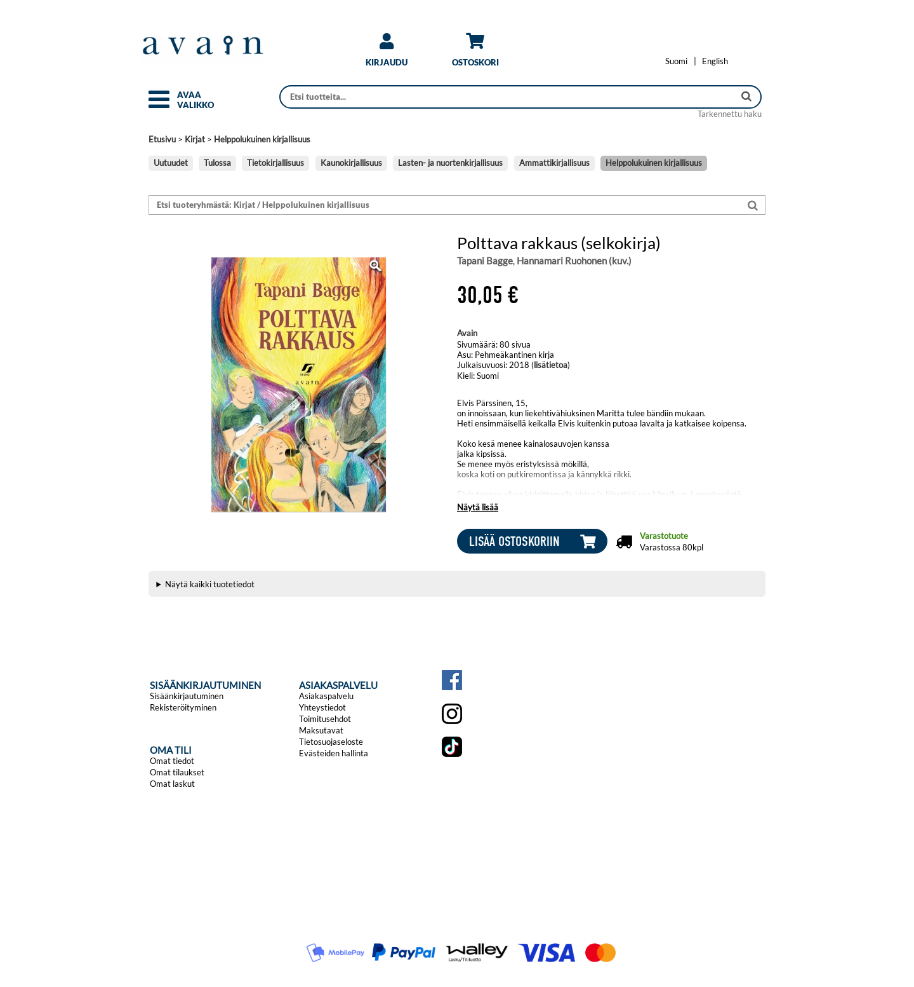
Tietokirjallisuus (275, 163)
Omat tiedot (172, 761)
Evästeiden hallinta (333, 753)
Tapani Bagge (485, 260)
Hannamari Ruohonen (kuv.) (574, 260)
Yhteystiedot (322, 707)
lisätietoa (550, 365)
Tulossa (217, 163)
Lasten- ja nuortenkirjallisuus (450, 163)
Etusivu (162, 139)
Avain (467, 333)
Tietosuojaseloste (331, 742)
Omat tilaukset (177, 772)
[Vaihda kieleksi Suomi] (676, 61)
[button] (159, 105)
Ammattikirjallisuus (554, 163)
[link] (386, 54)
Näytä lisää (477, 507)
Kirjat (195, 139)
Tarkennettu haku (730, 114)
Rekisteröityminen (183, 707)
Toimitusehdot (325, 719)
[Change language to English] (715, 61)
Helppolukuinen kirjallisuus (262, 139)
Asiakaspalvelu (326, 696)
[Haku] (508, 97)
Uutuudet (171, 163)
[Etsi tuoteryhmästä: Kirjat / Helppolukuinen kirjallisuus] (445, 205)
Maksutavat (321, 730)
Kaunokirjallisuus (351, 163)
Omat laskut (172, 784)
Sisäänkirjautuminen (186, 696)
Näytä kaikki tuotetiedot (210, 584)
